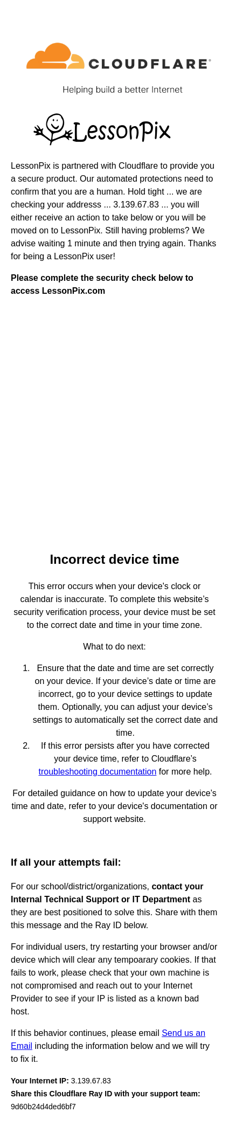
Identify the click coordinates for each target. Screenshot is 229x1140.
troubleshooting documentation (98, 771)
